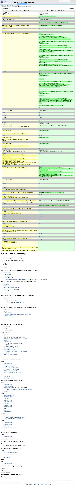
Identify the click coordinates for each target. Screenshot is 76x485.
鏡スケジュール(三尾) (17, 343)
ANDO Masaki (8, 13)
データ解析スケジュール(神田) (10, 351)
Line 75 (40, 115)
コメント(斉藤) (21, 337)
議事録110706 (7, 376)
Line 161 (4, 223)
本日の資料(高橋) (8, 384)
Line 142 (4, 199)
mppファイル (17, 348)
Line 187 (40, 227)
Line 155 (4, 216)
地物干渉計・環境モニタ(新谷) (10, 354)
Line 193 (40, 239)
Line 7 (3, 28)
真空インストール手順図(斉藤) (10, 337)
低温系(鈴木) (7, 340)
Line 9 (3, 31)
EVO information (7, 457)
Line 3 (3, 20)
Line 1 (3, 17)
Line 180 (40, 214)
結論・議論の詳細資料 (9, 378)
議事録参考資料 (7, 411)
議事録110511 (7, 403)
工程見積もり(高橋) (8, 386)
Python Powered (36, 484)
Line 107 (40, 118)
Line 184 (40, 219)
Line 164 (40, 183)
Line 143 (40, 153)
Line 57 (3, 122)
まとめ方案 (6, 290)
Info (7, 5)
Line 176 (4, 239)
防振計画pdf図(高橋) (8, 338)
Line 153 (4, 214)
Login (14, 0)
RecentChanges (4, 3)
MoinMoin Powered (28, 484)
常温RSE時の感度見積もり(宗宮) (11, 452)
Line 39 (40, 71)
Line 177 (40, 206)
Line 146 (4, 203)
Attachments (11, 5)
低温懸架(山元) (7, 341)
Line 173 (4, 236)
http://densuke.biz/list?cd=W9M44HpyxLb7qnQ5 (22, 389)
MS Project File (7, 267)
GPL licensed (41, 484)
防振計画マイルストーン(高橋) (20, 338)
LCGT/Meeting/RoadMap (22, 3)
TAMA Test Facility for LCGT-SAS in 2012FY (14, 418)
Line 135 (4, 191)
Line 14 (3, 71)
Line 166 (40, 187)
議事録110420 (7, 410)
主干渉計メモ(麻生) (8, 315)
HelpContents (14, 3)
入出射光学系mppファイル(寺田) (11, 346)
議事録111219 (7, 284)
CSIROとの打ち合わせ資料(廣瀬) (12, 289)
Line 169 (4, 233)
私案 (5, 408)
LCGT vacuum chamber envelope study (13, 415)
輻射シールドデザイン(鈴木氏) (10, 370)
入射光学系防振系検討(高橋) (10, 314)
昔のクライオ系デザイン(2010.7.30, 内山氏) (13, 372)
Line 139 (40, 148)
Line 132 (40, 142)
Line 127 (40, 135)
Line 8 (40, 31)
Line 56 (3, 118)
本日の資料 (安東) (8, 274)
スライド (9, 302)
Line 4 (3, 24)
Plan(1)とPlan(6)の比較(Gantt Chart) (12, 287)
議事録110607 (7, 391)
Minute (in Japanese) (5, 472)
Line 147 (4, 206)
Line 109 (40, 122)
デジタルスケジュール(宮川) (10, 349)
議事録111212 (7, 297)
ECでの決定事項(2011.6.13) (10, 364)
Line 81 (3, 135)
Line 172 (40, 199)
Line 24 (3, 115)
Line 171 (40, 194)
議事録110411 (7, 425)
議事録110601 (7, 398)
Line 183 (40, 216)
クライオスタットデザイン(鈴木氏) (11, 369)
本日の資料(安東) (8, 312)
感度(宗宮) (6, 387)
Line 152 (40, 177)
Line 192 (40, 236)
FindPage (9, 3)
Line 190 (40, 233)
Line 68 (40, 112)
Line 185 (40, 223)
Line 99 (3, 148)
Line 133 (4, 187)
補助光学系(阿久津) (8, 348)
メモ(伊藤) (6, 352)
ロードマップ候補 (7, 320)
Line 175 (40, 203)
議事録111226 (7, 272)
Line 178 (40, 210)
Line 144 (40, 166)
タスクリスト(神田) (22, 351)
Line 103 (4, 153)
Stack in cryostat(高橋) (9, 366)
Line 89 (3, 142)
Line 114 (4, 177)
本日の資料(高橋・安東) (9, 395)
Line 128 (4, 183)
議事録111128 (7, 326)
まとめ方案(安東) (8, 276)
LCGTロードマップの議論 (12, 300)
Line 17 (3, 112)
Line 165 (4, 227)
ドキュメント (7, 266)
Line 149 (4, 210)
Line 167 (40, 191)
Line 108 (4, 166)
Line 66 (40, 109)
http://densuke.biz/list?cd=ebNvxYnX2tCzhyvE (16, 279)
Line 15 (3, 109)
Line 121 (40, 128)
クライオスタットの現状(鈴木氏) (11, 367)
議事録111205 (7, 309)
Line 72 (3, 128)
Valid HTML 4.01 (48, 484)
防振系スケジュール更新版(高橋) (24, 314)
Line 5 (40, 24)
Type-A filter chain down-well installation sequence (15, 417)
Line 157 (4, 219)
